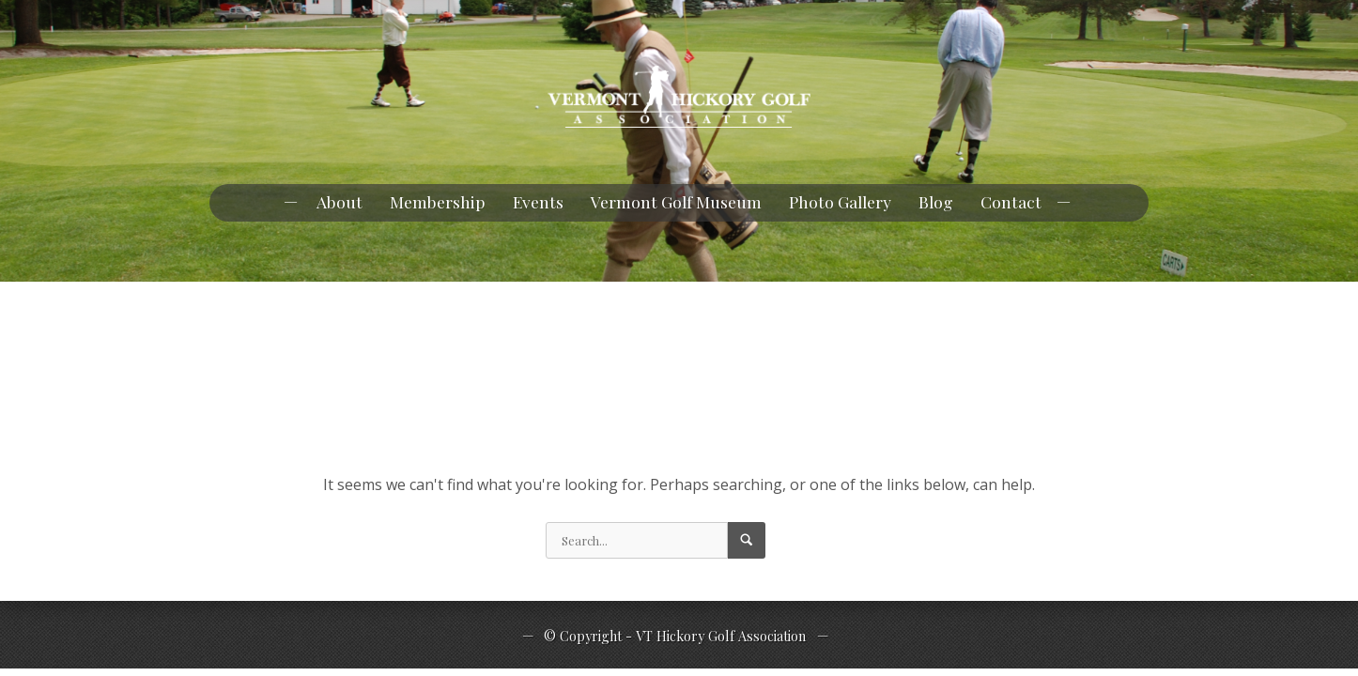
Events (538, 201)
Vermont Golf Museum (676, 201)
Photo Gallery (840, 201)
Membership (438, 201)
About (339, 201)
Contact (1011, 201)
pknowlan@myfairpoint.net (127, 17)
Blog (935, 201)
